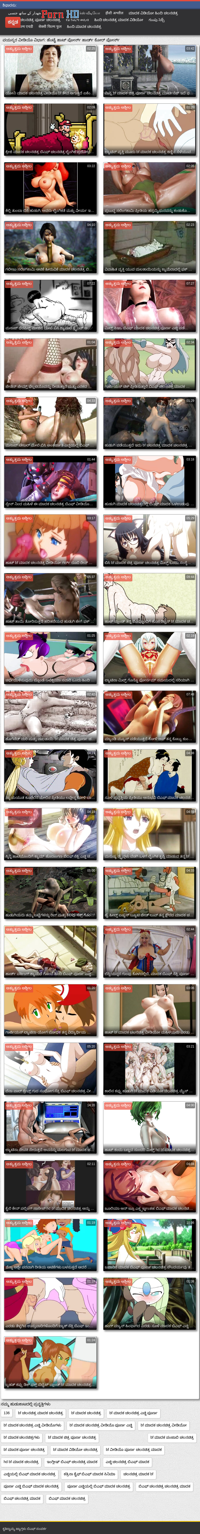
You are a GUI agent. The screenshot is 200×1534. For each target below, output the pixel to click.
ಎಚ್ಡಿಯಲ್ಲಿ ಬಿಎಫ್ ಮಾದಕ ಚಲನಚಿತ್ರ (29, 1474)
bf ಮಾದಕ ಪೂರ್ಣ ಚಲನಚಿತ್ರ (24, 1449)
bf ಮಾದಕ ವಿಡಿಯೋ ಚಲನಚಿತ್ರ (75, 1449)
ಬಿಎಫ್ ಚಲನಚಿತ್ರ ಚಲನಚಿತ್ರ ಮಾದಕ (164, 1486)
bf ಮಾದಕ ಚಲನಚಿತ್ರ (86, 1413)
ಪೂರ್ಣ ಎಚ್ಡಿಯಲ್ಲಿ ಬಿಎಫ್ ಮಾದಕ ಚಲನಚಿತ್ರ (98, 1486)
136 (7, 1413)
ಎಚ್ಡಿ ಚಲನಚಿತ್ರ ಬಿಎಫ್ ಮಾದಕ (127, 1462)
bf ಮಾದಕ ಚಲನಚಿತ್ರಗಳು (22, 1437)
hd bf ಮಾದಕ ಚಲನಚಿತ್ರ (21, 1462)
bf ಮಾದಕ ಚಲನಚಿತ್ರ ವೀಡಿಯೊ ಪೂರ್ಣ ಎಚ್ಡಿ (101, 1425)
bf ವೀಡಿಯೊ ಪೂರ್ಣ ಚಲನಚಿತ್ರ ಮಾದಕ (134, 1449)
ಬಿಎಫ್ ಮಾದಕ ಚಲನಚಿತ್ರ (67, 1498)
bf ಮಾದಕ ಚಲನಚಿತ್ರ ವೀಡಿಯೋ (163, 1425)
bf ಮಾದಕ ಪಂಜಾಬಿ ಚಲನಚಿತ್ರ (172, 1437)
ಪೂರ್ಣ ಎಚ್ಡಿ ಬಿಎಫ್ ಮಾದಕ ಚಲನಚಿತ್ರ (31, 1486)
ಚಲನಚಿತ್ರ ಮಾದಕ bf (138, 1474)
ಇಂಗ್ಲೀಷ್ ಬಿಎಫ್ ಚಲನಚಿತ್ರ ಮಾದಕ (72, 1462)
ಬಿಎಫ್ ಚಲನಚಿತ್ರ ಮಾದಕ (22, 1498)
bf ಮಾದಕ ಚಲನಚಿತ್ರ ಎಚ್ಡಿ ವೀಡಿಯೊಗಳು (32, 1425)
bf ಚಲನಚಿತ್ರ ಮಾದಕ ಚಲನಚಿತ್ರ (40, 1413)
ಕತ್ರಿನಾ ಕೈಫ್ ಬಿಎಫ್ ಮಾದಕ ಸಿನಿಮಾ (89, 1474)
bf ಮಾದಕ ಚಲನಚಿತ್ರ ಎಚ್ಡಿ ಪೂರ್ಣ (133, 1413)
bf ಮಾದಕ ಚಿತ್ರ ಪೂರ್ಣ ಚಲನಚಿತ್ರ (72, 1437)
